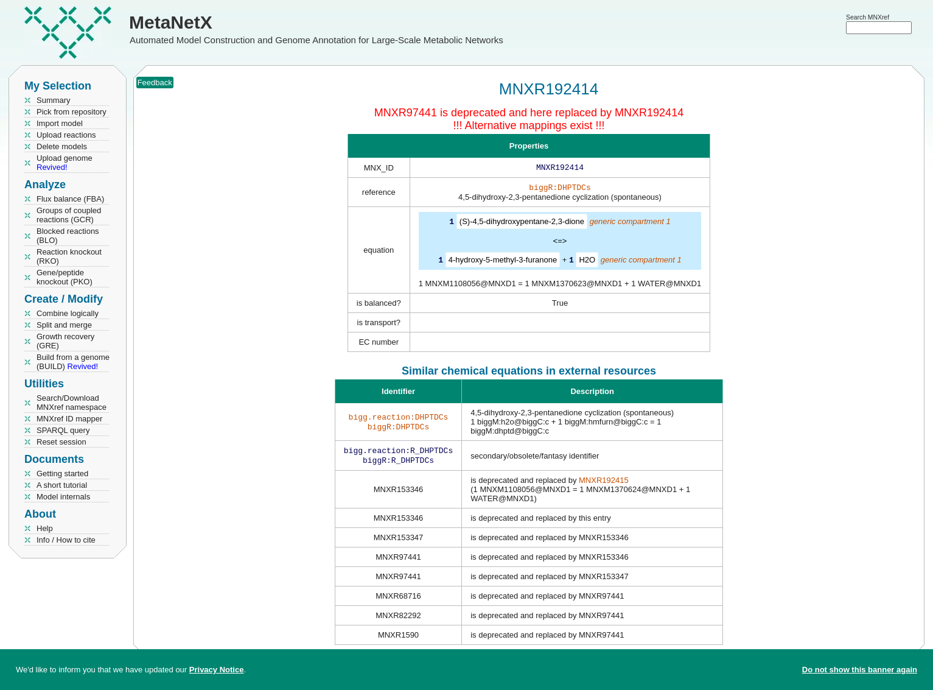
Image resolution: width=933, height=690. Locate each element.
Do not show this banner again (859, 669)
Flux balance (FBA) (70, 198)
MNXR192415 (604, 483)
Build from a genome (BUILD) (73, 362)
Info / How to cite (66, 539)
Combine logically (68, 313)
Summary (54, 100)
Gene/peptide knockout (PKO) (65, 277)
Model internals (63, 496)
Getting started (62, 473)
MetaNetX (170, 22)
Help (45, 528)
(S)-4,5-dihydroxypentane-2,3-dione (522, 223)
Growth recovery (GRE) (65, 341)
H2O (587, 261)
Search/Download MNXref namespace (72, 402)
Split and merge (64, 324)
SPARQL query (63, 430)
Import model (60, 123)
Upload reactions (66, 134)
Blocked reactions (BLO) (68, 236)
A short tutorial (62, 485)
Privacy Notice (216, 669)
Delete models (62, 146)
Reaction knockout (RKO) (69, 256)
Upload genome (65, 162)
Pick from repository (72, 111)
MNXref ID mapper (69, 418)
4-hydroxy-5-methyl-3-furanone (503, 261)
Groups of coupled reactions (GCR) (69, 215)
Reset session (61, 441)
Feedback (155, 82)
